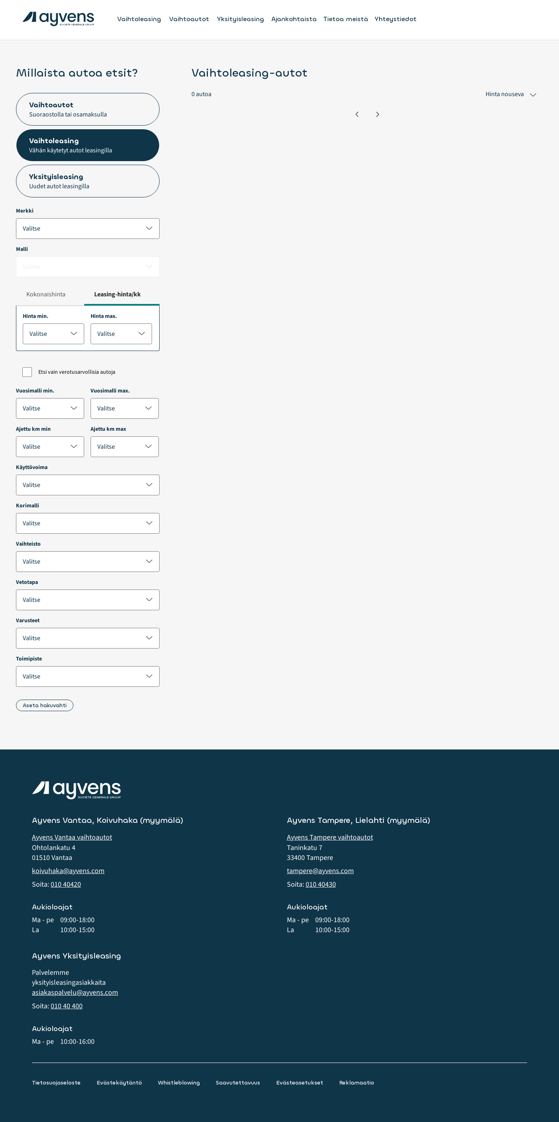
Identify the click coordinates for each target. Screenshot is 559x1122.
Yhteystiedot (396, 19)
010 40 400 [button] (67, 1006)
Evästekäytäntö (119, 1083)
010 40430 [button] (321, 884)
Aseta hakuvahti (45, 705)
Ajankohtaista (294, 19)
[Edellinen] (357, 114)
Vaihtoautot (189, 19)
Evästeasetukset (299, 1083)
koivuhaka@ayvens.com (68, 871)
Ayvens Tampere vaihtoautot (330, 837)
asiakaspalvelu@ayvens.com (75, 993)
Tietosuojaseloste (56, 1083)
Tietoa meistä (345, 19)
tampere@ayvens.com (320, 871)
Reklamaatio (356, 1083)
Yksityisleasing (240, 19)
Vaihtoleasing (139, 19)
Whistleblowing (179, 1083)
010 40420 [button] (66, 884)
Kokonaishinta (45, 294)
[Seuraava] (377, 114)
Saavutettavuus (238, 1083)
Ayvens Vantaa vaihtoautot (72, 837)
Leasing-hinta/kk (117, 294)
